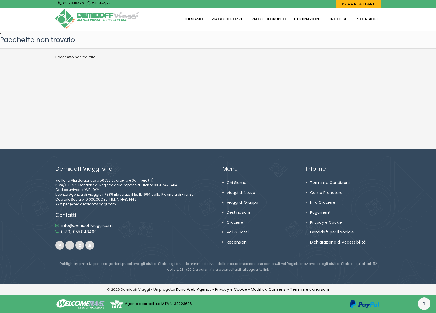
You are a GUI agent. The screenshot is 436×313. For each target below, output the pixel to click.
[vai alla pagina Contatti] (358, 4)
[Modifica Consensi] (268, 289)
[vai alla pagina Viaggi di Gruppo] (242, 202)
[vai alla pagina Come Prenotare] (326, 192)
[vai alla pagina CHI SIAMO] (193, 19)
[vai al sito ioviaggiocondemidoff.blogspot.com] (89, 245)
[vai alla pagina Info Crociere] (322, 202)
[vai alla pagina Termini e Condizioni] (330, 182)
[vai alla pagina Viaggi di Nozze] (241, 192)
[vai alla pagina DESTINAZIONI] (307, 19)
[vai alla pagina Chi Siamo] (236, 182)
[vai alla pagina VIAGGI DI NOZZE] (227, 19)
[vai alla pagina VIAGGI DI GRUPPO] (269, 19)
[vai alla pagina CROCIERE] (338, 19)
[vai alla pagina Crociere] (235, 222)
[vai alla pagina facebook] (69, 245)
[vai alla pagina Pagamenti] (320, 212)
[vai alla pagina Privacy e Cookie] (326, 222)
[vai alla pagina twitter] (59, 245)
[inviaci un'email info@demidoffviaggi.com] (87, 225)
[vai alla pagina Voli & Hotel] (238, 232)
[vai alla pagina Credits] (194, 289)
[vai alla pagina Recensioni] (237, 242)
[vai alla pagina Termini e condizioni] (309, 289)
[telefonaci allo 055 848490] (79, 232)
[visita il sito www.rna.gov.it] (266, 269)
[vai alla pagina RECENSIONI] (367, 19)
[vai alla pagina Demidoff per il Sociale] (332, 232)
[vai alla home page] (97, 19)
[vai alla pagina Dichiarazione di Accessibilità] (338, 242)
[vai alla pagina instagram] (79, 245)
